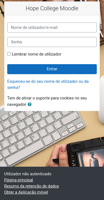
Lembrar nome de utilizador (36, 54)
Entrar (52, 68)
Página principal (18, 180)
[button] (30, 104)
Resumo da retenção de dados (31, 186)
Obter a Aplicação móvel (26, 192)
